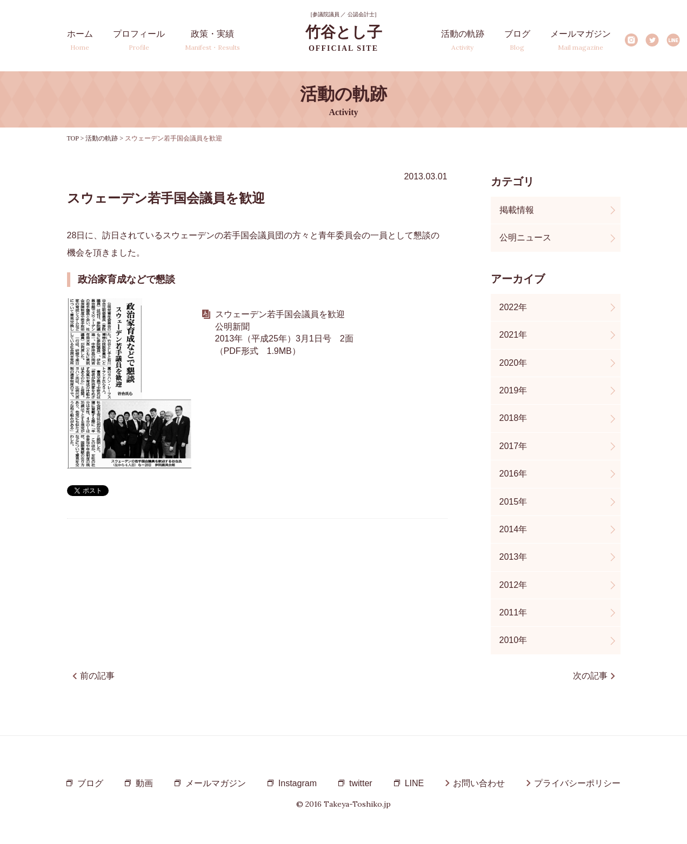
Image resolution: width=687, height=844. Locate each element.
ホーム (80, 40)
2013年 (513, 556)
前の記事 (97, 675)
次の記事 (590, 675)
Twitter (652, 40)
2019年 (513, 390)
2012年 (513, 585)
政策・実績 (212, 40)
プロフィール (139, 40)
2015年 (513, 501)
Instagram (631, 40)
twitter (360, 783)
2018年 (513, 418)
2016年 (513, 473)
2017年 (513, 446)
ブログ (517, 40)
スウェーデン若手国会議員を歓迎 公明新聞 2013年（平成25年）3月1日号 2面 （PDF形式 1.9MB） (284, 332)
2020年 (513, 362)
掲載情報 (516, 210)
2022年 (513, 307)
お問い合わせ (479, 783)
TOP (73, 138)
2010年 (513, 640)
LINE (673, 40)
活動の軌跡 (462, 40)
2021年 (513, 334)
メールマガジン (580, 40)
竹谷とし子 (343, 38)
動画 (144, 783)
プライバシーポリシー (577, 783)
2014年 (513, 529)
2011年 (513, 612)
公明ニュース (525, 237)
